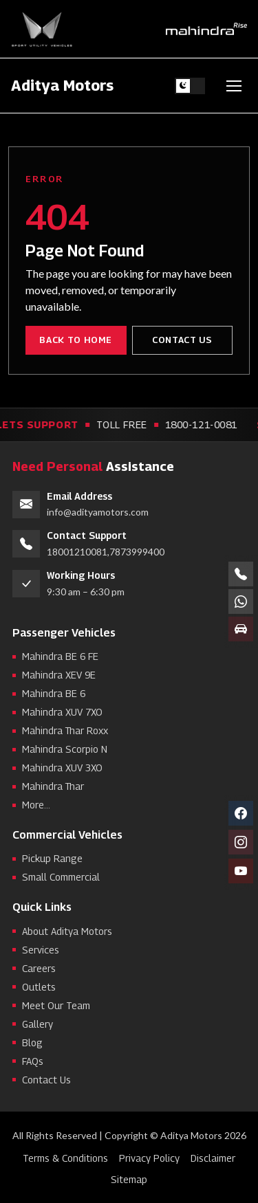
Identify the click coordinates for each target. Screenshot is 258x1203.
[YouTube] (240, 871)
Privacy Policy (149, 1158)
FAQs (32, 1061)
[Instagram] (240, 842)
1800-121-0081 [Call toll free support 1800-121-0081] (204, 424)
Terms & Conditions (65, 1158)
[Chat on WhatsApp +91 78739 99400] (240, 601)
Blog (32, 1042)
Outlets (39, 987)
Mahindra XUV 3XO (62, 767)
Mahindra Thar (53, 786)
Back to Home (75, 339)
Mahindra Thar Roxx (65, 730)
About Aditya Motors (67, 931)
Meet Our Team (56, 1005)
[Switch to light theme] (190, 86)
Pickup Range (52, 859)
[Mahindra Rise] (206, 29)
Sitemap (129, 1179)
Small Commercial (61, 877)
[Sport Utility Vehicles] (42, 29)
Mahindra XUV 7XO (62, 712)
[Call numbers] (240, 574)
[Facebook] (240, 813)
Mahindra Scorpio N (64, 749)
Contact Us (182, 339)
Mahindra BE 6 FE (60, 656)
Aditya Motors (62, 85)
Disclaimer (213, 1158)
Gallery (37, 1024)
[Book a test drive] (240, 629)
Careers (39, 968)
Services (40, 950)
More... (36, 804)
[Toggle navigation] (234, 86)
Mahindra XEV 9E (59, 675)
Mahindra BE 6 (53, 693)
